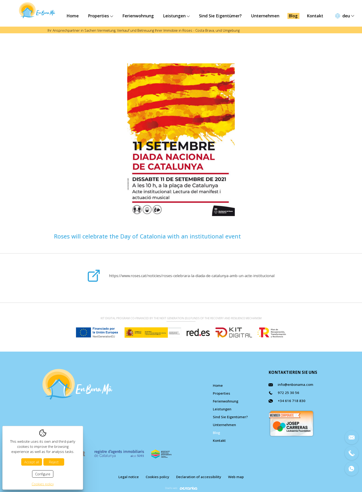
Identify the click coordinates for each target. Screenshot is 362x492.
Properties (100, 16)
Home (72, 16)
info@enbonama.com (295, 384)
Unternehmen (265, 16)
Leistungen (176, 16)
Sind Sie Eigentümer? (220, 16)
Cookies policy (157, 476)
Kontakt (315, 16)
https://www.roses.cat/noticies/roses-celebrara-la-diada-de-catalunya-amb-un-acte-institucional (192, 275)
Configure (42, 474)
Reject (54, 462)
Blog (293, 16)
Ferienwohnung (138, 16)
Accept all (31, 462)
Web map (236, 476)
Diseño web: (181, 488)
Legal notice (128, 476)
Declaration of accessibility (198, 476)
